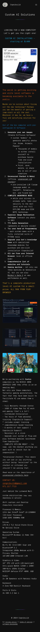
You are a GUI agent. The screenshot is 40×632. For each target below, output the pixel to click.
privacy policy (11, 622)
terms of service (26, 622)
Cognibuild (15, 5)
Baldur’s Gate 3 (15, 275)
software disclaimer (10, 624)
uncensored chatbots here (15, 475)
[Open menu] (36, 4)
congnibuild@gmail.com (15, 483)
